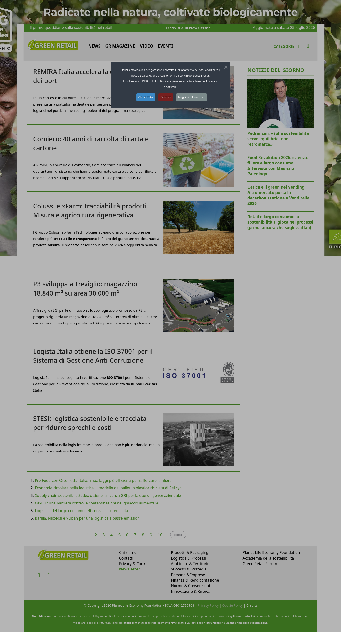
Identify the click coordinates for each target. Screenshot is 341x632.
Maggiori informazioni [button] (191, 97)
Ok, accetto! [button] (145, 97)
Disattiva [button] (165, 97)
